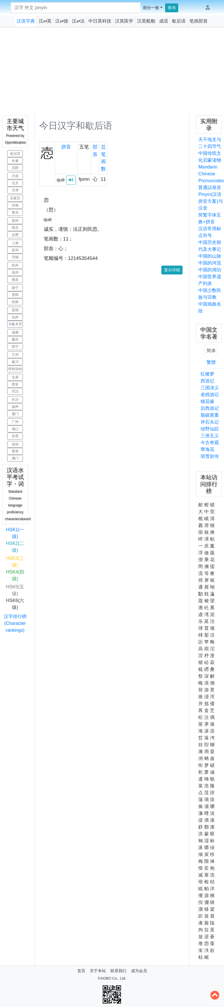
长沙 (15, 400)
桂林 (15, 302)
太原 (15, 377)
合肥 (15, 235)
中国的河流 (209, 262)
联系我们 (118, 970)
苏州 (15, 250)
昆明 (15, 310)
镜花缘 (207, 401)
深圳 (15, 444)
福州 (15, 407)
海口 (15, 429)
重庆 (15, 340)
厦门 (15, 414)
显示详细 (172, 270)
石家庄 (15, 198)
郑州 (15, 221)
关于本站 (98, 970)
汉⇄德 (61, 21)
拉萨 (15, 317)
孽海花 (207, 449)
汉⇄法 (78, 21)
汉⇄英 (45, 21)
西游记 (207, 380)
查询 (172, 7)
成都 (15, 332)
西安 (15, 384)
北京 (15, 183)
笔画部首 (198, 21)
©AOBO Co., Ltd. (112, 978)
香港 (15, 451)
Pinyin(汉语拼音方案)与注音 (210, 201)
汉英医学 (124, 21)
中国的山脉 (209, 256)
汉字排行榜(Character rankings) (15, 623)
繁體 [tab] (211, 362)
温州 (15, 272)
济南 (15, 205)
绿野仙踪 (210, 428)
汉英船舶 (146, 21)
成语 (163, 21)
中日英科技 (99, 21)
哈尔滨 (15, 154)
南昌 (15, 280)
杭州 (15, 265)
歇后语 (179, 21)
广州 (15, 422)
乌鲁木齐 (15, 324)
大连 (15, 176)
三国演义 (210, 387)
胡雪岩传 (210, 456)
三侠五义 (210, 435)
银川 (15, 362)
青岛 (15, 212)
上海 (15, 243)
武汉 (15, 391)
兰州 (15, 355)
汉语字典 (26, 21)
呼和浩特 (15, 369)
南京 (15, 228)
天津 (15, 190)
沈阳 (15, 168)
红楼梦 (207, 374)
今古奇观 (210, 442)
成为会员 (139, 970)
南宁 (15, 288)
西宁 (15, 347)
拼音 (66, 147)
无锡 (15, 257)
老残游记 (210, 394)
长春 (15, 161)
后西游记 (210, 408)
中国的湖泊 (209, 269)
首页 (81, 970)
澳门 (15, 458)
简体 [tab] (211, 350)
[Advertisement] (112, 70)
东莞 (15, 436)
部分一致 (151, 7)
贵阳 (15, 295)
